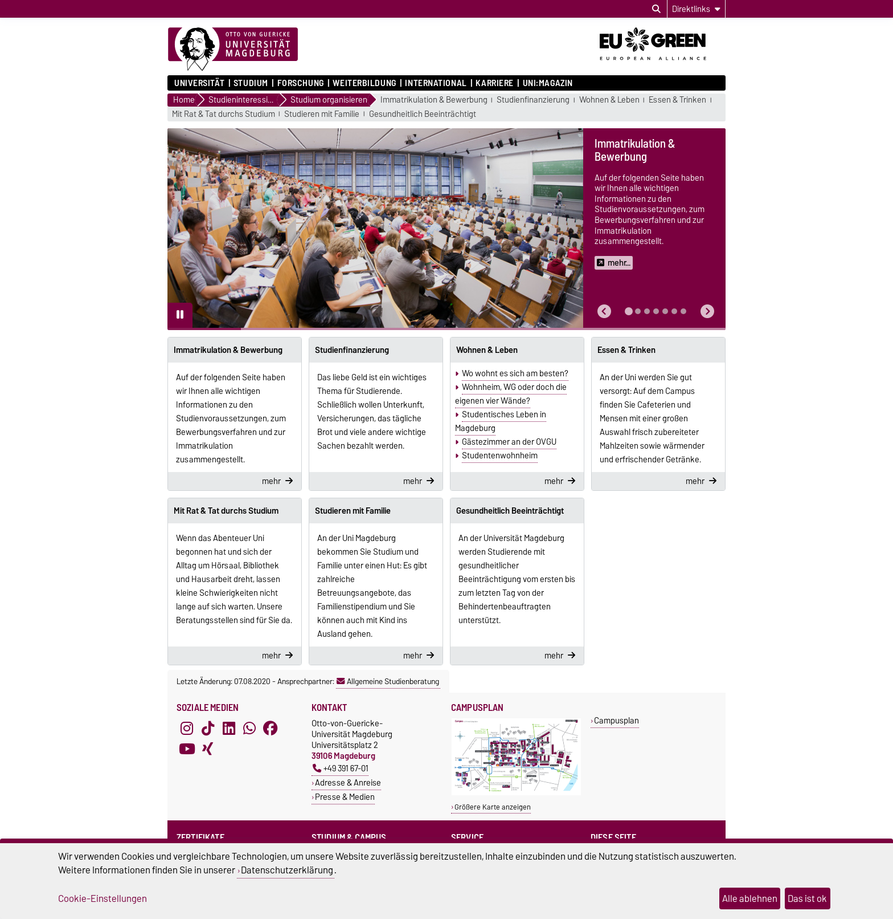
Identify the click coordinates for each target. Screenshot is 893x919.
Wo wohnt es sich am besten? (515, 373)
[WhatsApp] (249, 728)
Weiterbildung (364, 83)
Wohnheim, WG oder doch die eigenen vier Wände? (511, 394)
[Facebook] (270, 728)
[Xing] (208, 748)
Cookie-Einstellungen (102, 898)
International (435, 83)
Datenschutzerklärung (287, 870)
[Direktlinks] (696, 9)
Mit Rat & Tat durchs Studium (223, 114)
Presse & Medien (345, 797)
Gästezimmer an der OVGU (509, 442)
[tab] (629, 311)
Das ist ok (807, 898)
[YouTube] (187, 748)
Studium (251, 83)
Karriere (494, 83)
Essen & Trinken (677, 100)
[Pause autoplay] (179, 315)
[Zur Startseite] (232, 49)
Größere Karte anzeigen (492, 807)
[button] (604, 311)
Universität (199, 83)
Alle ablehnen (749, 898)
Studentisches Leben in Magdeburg (500, 421)
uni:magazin (548, 83)
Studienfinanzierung (533, 100)
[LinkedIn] (229, 728)
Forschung (300, 83)
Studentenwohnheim (500, 455)
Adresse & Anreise (348, 782)
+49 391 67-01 (340, 768)
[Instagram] (187, 728)
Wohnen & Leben (609, 100)
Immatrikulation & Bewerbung (434, 100)
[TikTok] (208, 728)
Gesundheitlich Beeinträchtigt (422, 114)
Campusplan (616, 720)
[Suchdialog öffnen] (656, 9)
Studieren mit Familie (321, 114)
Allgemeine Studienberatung (388, 681)
